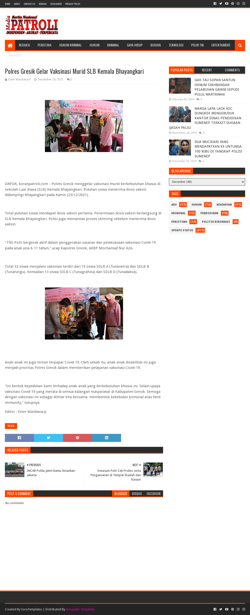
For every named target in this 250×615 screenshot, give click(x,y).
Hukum (94, 44)
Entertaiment (220, 44)
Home (7, 4)
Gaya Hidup (135, 44)
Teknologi (176, 44)
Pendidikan (209, 213)
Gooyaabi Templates (80, 609)
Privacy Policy (72, 4)
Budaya (155, 44)
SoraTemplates (31, 609)
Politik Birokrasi (216, 221)
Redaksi (43, 4)
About (17, 4)
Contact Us (29, 4)
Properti (15, 55)
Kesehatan (224, 204)
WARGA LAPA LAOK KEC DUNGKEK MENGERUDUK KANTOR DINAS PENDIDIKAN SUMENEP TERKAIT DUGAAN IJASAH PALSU (205, 118)
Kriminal (113, 44)
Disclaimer (56, 4)
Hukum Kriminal (70, 44)
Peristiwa (45, 44)
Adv (174, 204)
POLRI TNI (197, 44)
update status (182, 230)
